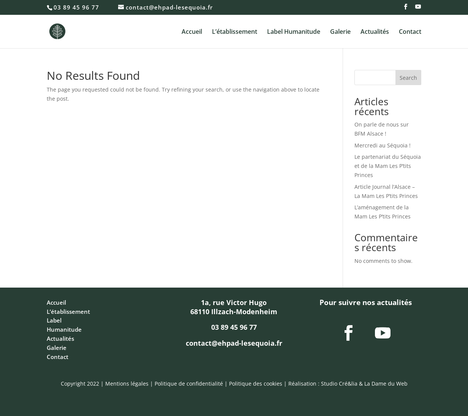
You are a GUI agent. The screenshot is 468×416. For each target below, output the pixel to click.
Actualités (374, 32)
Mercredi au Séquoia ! (382, 145)
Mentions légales (127, 383)
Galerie (340, 32)
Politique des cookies (255, 383)
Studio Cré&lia (339, 383)
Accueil (192, 32)
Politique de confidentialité (189, 383)
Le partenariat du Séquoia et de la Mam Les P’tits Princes (387, 166)
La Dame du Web (386, 383)
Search (408, 77)
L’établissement (234, 32)
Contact (410, 32)
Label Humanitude (293, 32)
